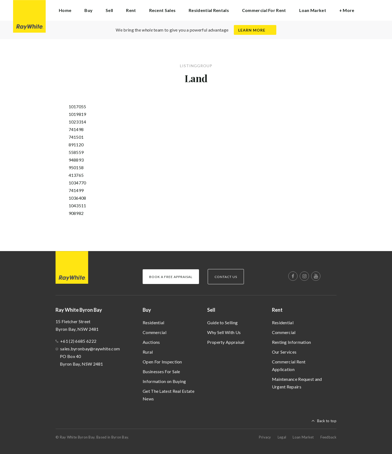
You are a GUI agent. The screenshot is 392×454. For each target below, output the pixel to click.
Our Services (284, 351)
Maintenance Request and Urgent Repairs (297, 382)
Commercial (154, 332)
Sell (211, 310)
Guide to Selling (222, 322)
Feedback (328, 437)
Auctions (151, 342)
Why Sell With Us (224, 332)
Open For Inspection (162, 361)
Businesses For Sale (161, 371)
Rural (148, 351)
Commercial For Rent (264, 10)
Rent (277, 310)
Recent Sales (162, 10)
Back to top (326, 421)
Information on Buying (164, 381)
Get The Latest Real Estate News (168, 394)
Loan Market (312, 10)
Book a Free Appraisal (170, 277)
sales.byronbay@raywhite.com (90, 348)
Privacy (265, 437)
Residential (153, 322)
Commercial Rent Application (289, 365)
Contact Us (226, 277)
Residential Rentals (209, 10)
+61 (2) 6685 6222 (78, 341)
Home (65, 10)
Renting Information (291, 342)
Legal (282, 437)
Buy (147, 310)
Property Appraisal (225, 342)
